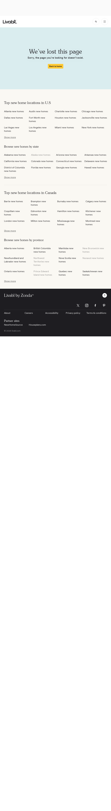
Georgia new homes (66, 167)
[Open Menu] (104, 21)
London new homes (14, 221)
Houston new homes (65, 117)
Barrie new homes (13, 201)
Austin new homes (38, 111)
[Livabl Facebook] (95, 305)
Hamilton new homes (68, 211)
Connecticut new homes (69, 161)
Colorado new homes (42, 161)
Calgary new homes (96, 201)
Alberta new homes (14, 248)
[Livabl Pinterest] (104, 305)
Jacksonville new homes (94, 117)
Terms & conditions (96, 313)
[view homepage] (10, 21)
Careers (29, 313)
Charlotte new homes (66, 111)
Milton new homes (40, 221)
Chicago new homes (92, 111)
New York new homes (93, 127)
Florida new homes (41, 167)
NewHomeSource (13, 324)
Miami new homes (64, 127)
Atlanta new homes (14, 111)
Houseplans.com (37, 324)
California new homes (15, 161)
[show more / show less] (10, 137)
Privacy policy (73, 313)
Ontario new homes (14, 271)
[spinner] (95, 21)
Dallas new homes (13, 117)
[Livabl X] (78, 305)
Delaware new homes (95, 161)
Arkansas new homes (95, 155)
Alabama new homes (15, 155)
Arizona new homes (66, 155)
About (7, 313)
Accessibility (51, 313)
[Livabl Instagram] (87, 305)
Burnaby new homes (67, 201)
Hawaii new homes (94, 167)
